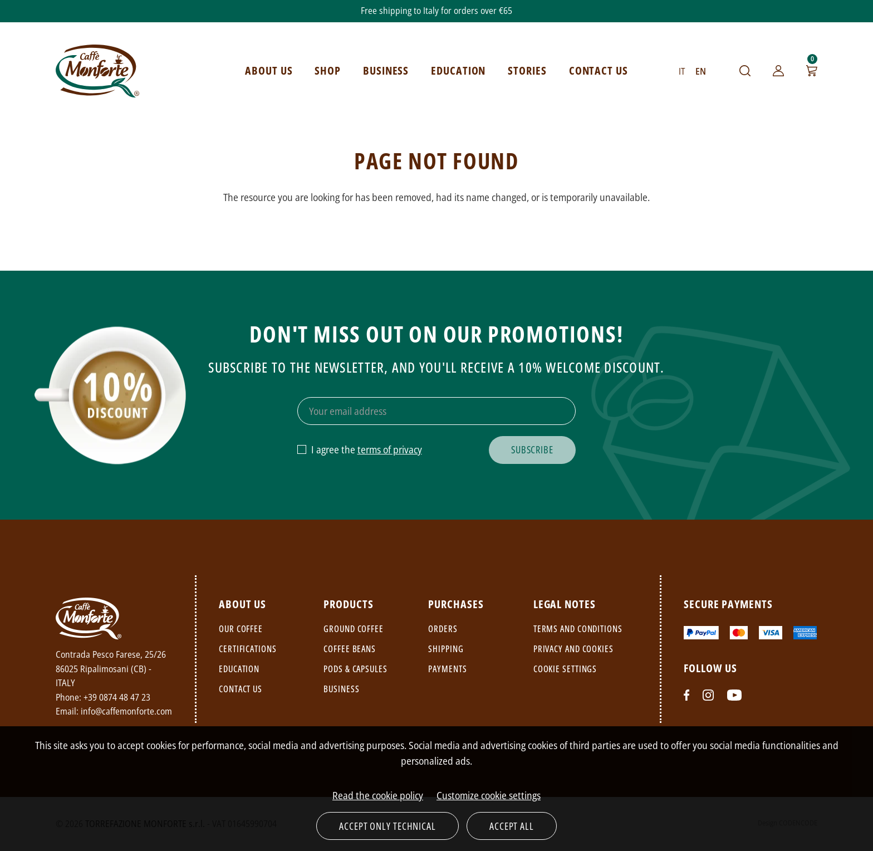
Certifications (248, 649)
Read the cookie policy (377, 795)
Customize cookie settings (488, 795)
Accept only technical (387, 826)
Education (239, 669)
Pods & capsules (355, 669)
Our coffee (241, 629)
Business (341, 689)
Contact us (240, 689)
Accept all (511, 826)
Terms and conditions (577, 629)
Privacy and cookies (573, 649)
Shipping (445, 649)
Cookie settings (565, 669)
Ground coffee (353, 629)
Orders (442, 629)
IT (682, 71)
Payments (447, 669)
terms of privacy (389, 449)
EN (700, 71)
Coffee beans (349, 649)
